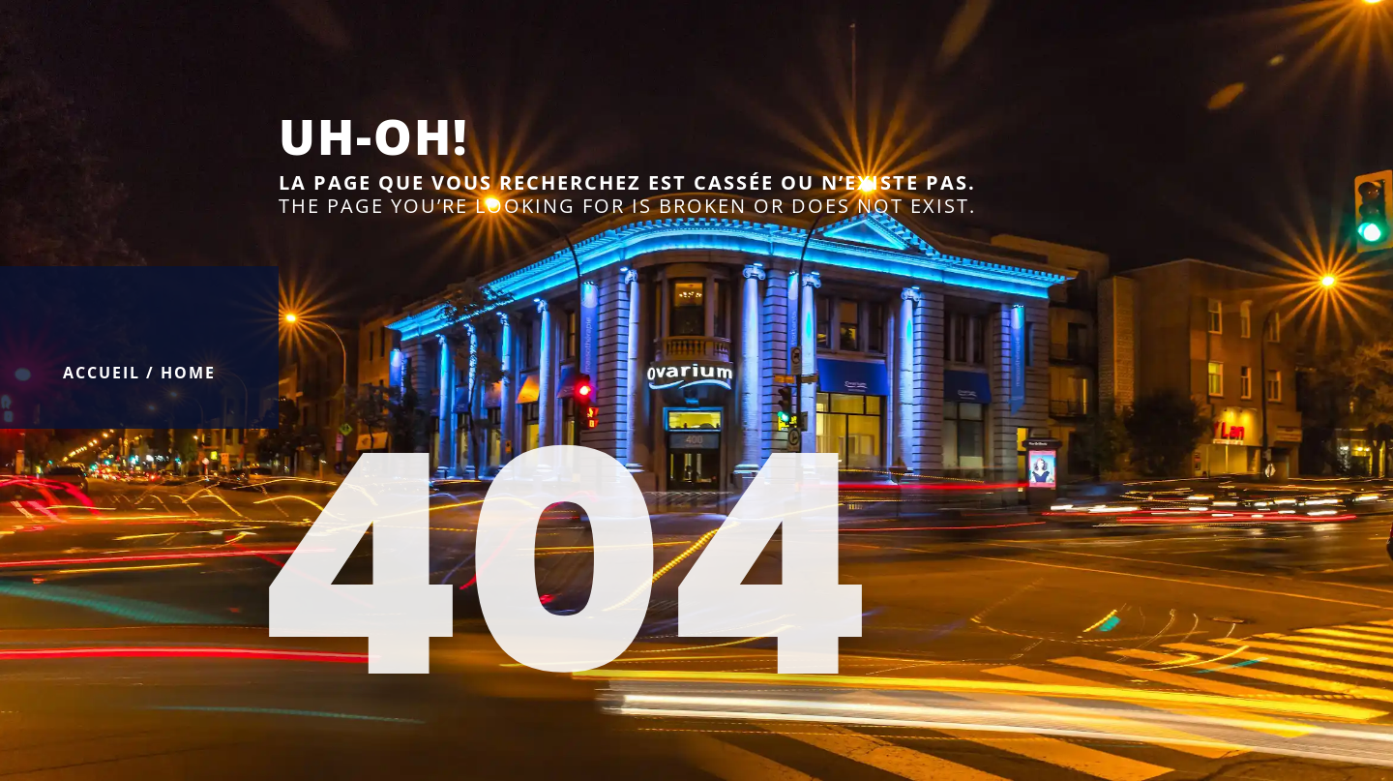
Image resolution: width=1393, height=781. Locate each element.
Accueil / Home (139, 372)
